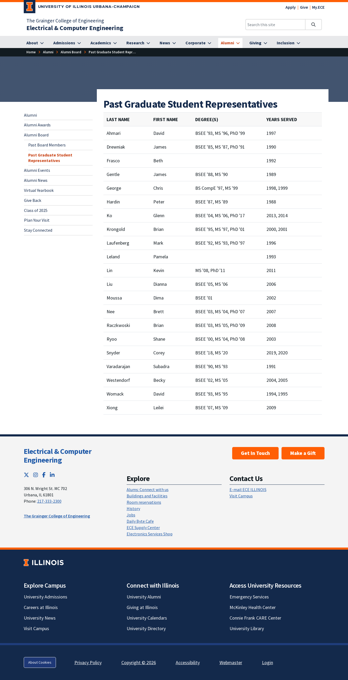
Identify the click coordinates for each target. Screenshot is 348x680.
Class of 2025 (35, 210)
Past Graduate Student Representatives (50, 157)
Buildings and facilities (147, 495)
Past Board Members (47, 145)
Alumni (30, 115)
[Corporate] (198, 43)
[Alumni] (230, 43)
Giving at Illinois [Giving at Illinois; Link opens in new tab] (142, 607)
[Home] (31, 52)
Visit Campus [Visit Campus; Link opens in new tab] (36, 628)
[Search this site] (275, 25)
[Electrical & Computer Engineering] (74, 28)
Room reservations (144, 502)
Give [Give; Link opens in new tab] (304, 7)
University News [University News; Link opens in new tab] (40, 618)
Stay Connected (38, 230)
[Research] (138, 43)
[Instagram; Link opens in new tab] (35, 475)
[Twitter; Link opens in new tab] (26, 475)
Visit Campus (241, 495)
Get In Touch (255, 453)
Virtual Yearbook (39, 190)
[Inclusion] (288, 43)
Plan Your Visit (37, 220)
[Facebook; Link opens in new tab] (44, 475)
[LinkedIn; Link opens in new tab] (52, 475)
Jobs (131, 514)
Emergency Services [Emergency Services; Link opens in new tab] (249, 597)
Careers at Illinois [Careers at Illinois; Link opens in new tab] (41, 607)
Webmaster (231, 662)
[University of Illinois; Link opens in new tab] (44, 562)
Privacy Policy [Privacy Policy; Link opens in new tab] (88, 662)
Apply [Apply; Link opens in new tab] (290, 7)
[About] (35, 43)
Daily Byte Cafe (140, 521)
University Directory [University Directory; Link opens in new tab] (146, 628)
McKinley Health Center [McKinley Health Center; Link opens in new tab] (253, 607)
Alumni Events (37, 170)
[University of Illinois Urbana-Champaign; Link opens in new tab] (82, 7)
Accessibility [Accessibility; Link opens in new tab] (188, 662)
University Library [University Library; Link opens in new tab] (247, 628)
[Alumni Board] (71, 52)
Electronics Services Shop (150, 533)
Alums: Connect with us (148, 489)
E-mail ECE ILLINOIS (248, 489)
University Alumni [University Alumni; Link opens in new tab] (144, 597)
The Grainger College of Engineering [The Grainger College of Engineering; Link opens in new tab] (65, 20)
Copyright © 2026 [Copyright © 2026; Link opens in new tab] (138, 662)
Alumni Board (36, 134)
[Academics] (104, 43)
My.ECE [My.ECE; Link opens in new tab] (318, 7)
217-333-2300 (49, 501)
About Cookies (39, 662)
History (133, 508)
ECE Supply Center (143, 527)
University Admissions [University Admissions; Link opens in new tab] (45, 597)
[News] (168, 43)
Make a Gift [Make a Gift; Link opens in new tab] (303, 453)
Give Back (32, 200)
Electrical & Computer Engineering (57, 455)
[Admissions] (67, 43)
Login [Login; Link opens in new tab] (267, 662)
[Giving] (258, 43)
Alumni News (35, 180)
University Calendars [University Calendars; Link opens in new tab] (147, 618)
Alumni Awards (37, 124)
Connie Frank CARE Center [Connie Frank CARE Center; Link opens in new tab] (255, 618)
